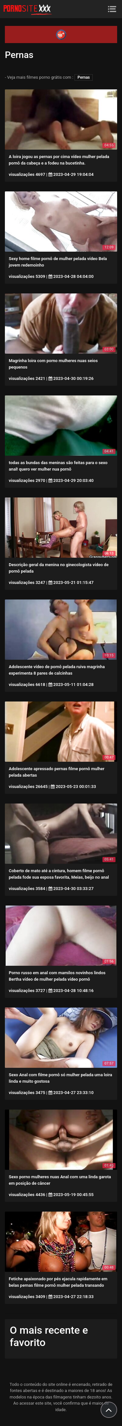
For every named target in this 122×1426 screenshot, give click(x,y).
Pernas (83, 77)
